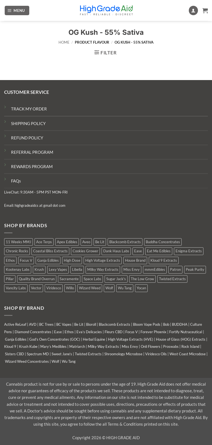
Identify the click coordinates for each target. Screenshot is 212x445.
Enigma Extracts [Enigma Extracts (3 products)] (189, 251)
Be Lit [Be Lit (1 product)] (99, 242)
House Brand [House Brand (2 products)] (135, 260)
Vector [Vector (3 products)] (36, 288)
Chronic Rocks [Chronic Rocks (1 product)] (17, 251)
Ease (58, 332)
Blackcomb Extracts (114, 324)
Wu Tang (69, 361)
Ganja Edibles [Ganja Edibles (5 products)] (48, 260)
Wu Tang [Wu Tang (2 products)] (125, 288)
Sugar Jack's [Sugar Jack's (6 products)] (116, 279)
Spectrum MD (38, 354)
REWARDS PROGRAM (32, 166)
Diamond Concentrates (33, 332)
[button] (17, 10)
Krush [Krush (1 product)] (39, 269)
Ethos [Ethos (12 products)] (10, 260)
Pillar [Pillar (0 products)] (10, 279)
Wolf (55, 361)
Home (64, 42)
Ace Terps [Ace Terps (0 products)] (44, 242)
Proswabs (171, 346)
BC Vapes (63, 324)
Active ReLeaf (15, 324)
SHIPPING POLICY (28, 123)
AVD (32, 324)
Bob (166, 324)
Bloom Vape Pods (146, 324)
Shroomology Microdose (123, 354)
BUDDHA (179, 324)
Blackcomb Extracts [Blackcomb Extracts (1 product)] (125, 242)
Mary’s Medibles (53, 346)
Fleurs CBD (114, 332)
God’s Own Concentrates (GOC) (54, 339)
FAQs (16, 180)
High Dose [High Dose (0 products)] (72, 260)
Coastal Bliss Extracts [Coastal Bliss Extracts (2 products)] (50, 251)
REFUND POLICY (27, 137)
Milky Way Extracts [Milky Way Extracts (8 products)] (102, 269)
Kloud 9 (10, 346)
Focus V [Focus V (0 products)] (26, 260)
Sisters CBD (14, 354)
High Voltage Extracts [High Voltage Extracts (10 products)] (102, 260)
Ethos (69, 332)
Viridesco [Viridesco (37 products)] (53, 288)
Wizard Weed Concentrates (27, 361)
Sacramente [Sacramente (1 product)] (69, 279)
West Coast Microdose (187, 354)
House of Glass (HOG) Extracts (180, 339)
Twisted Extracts (88, 354)
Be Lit (78, 324)
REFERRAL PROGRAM (32, 152)
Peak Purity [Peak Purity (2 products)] (195, 269)
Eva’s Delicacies (89, 332)
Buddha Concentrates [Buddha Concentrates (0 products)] (163, 242)
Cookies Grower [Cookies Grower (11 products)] (85, 251)
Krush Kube (28, 346)
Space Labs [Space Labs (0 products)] (92, 279)
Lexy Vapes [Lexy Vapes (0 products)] (58, 269)
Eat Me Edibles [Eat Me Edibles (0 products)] (159, 251)
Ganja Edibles (15, 339)
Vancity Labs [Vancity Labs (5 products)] (16, 288)
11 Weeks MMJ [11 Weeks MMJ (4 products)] (18, 242)
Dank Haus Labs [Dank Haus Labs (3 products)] (116, 251)
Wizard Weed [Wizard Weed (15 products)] (89, 288)
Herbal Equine (94, 339)
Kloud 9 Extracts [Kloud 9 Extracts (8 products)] (163, 260)
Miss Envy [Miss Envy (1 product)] (131, 269)
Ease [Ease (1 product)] (138, 251)
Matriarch (77, 346)
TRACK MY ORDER (29, 108)
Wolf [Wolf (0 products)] (109, 288)
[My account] (193, 10)
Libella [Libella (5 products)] (77, 269)
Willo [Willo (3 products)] (70, 288)
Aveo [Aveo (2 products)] (86, 242)
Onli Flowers (150, 346)
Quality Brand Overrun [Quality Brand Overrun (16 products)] (37, 279)
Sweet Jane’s (62, 354)
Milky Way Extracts (103, 346)
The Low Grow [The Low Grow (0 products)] (142, 279)
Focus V (131, 332)
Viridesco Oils (156, 354)
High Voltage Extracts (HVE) (130, 339)
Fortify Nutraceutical (185, 332)
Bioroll (91, 324)
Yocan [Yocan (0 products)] (141, 288)
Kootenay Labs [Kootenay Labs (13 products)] (18, 269)
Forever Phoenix (153, 332)
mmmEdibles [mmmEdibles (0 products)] (155, 269)
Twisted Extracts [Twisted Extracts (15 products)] (172, 279)
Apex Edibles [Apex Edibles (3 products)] (67, 242)
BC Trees (46, 324)
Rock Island (190, 346)
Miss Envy (130, 346)
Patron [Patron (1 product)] (175, 269)
